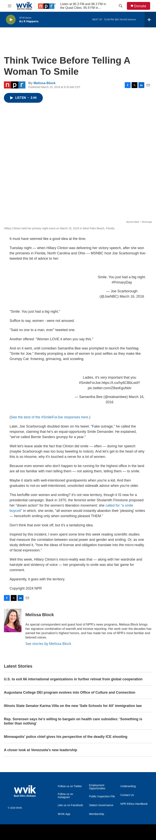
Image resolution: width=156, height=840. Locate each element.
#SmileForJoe (90, 383)
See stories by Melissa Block (48, 643)
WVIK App (64, 814)
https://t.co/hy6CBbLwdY (121, 383)
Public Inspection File (102, 796)
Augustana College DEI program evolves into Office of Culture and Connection (69, 692)
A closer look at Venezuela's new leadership (40, 750)
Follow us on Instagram (65, 796)
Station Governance (101, 805)
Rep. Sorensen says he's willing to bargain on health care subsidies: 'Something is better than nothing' (73, 721)
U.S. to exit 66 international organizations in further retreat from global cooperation (73, 679)
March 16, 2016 (132, 296)
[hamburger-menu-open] (9, 6)
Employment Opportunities (97, 787)
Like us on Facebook (70, 805)
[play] (11, 19)
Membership (96, 814)
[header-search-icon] (120, 6)
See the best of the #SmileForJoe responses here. (50, 417)
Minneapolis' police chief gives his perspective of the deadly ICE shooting (65, 737)
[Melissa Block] (13, 620)
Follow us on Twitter (70, 786)
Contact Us (127, 795)
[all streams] (150, 19)
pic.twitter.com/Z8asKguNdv (109, 388)
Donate (140, 6)
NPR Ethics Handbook (134, 803)
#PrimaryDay (122, 282)
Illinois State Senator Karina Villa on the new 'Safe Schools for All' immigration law (73, 706)
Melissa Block (44, 83)
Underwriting (128, 786)
